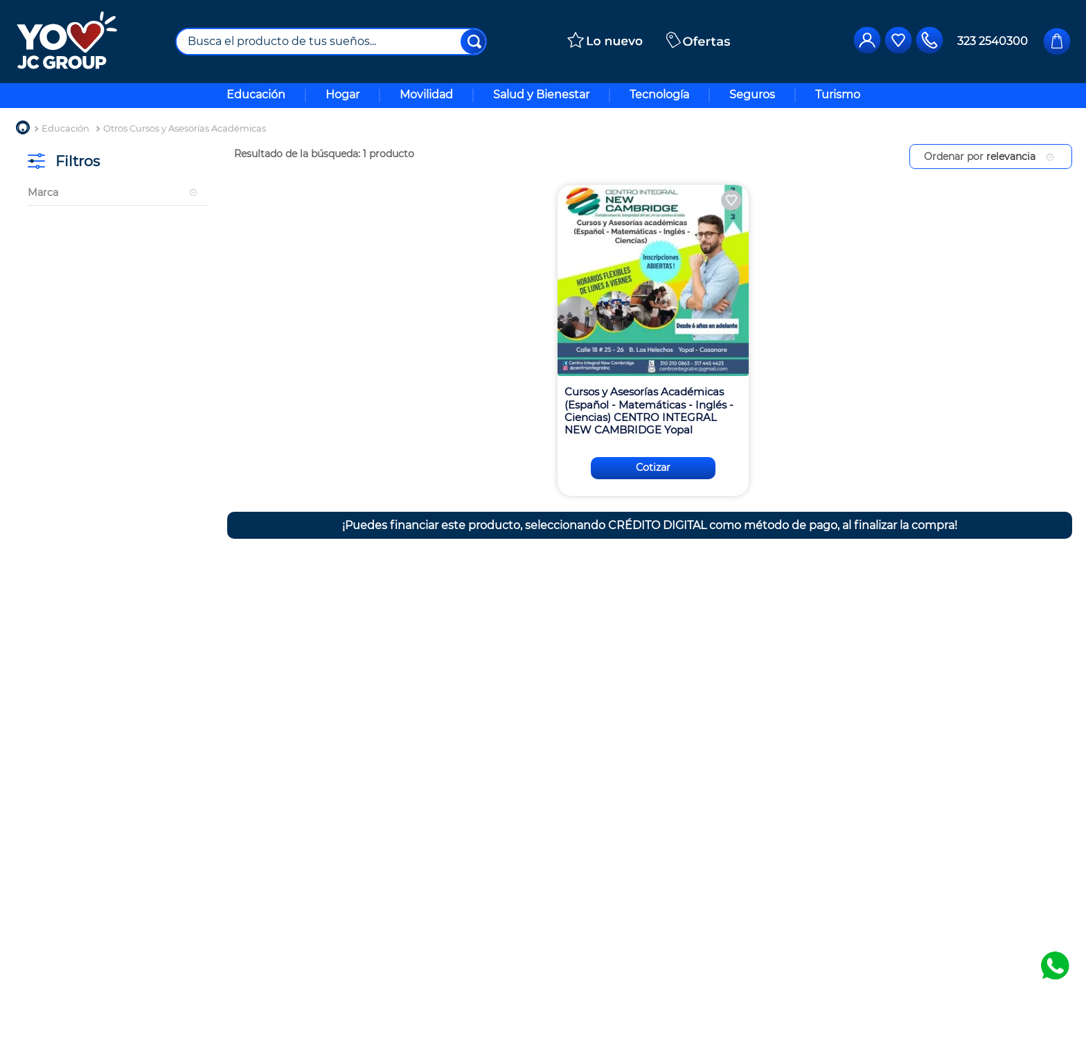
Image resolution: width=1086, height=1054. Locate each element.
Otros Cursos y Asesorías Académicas (184, 128)
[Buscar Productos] (474, 41)
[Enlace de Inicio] (23, 128)
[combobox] (331, 41)
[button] (118, 193)
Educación (65, 128)
